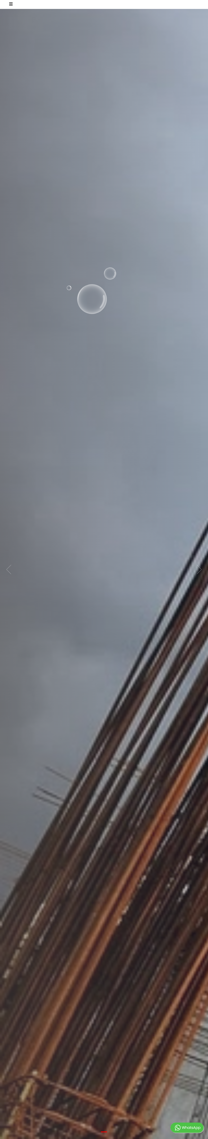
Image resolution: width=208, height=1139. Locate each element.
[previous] (10, 569)
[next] (198, 569)
